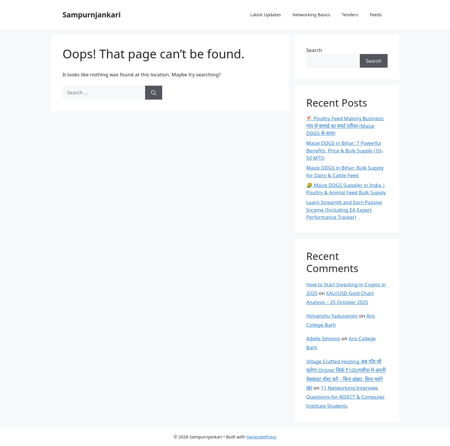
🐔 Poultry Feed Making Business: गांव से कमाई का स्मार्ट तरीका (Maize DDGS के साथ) (345, 125)
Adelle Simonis (323, 338)
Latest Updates (265, 14)
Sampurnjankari (92, 14)
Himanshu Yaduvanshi (332, 315)
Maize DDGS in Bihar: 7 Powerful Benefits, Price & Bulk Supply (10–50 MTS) (345, 150)
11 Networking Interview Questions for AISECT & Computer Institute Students (345, 396)
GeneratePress (261, 437)
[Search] (153, 93)
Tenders (350, 14)
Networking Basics (311, 14)
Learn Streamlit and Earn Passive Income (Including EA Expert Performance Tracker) (344, 209)
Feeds (376, 14)
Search (314, 50)
